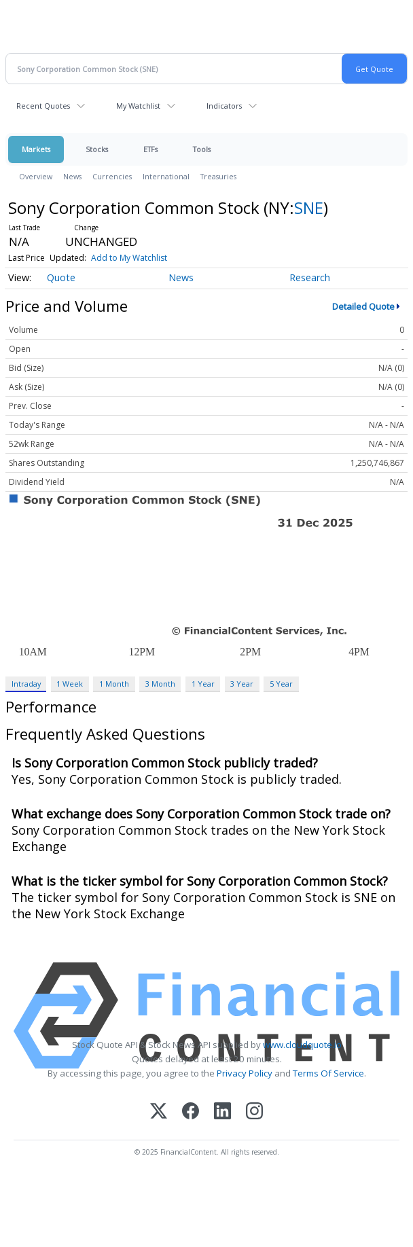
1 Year (203, 684)
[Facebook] (190, 1112)
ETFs (150, 149)
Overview (35, 176)
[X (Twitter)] (159, 1112)
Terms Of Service (328, 1073)
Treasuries (218, 176)
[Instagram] (254, 1112)
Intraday (26, 684)
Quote (61, 277)
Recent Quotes (43, 106)
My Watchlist (138, 106)
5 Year (281, 684)
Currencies (112, 176)
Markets (36, 149)
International (166, 176)
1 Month (114, 684)
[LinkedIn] (222, 1112)
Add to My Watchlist (129, 258)
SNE (308, 207)
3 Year (241, 684)
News (72, 176)
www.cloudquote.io (302, 1044)
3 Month (160, 684)
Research (309, 277)
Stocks (97, 149)
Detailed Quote (363, 306)
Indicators (224, 106)
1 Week (69, 684)
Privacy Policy (244, 1073)
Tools (202, 149)
